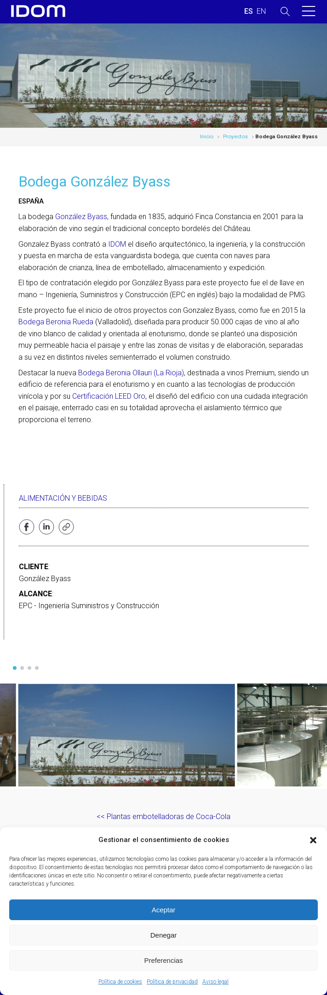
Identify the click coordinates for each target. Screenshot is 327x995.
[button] (313, 840)
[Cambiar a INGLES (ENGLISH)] (261, 11)
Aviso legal (215, 981)
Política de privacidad (172, 981)
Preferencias (163, 960)
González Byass (81, 216)
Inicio (206, 136)
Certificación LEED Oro (108, 396)
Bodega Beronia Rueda (55, 321)
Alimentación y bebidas (63, 498)
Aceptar (164, 910)
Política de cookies (120, 981)
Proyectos (235, 136)
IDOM (117, 244)
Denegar (163, 935)
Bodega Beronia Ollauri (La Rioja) (131, 372)
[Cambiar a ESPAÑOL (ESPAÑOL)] (248, 11)
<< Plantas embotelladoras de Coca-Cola (163, 816)
